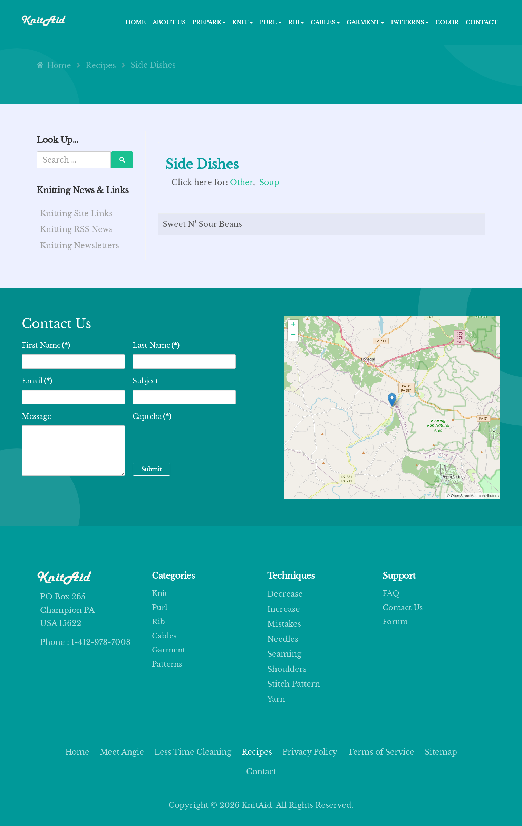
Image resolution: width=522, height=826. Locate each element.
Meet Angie (122, 752)
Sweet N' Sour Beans (202, 224)
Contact (481, 22)
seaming (284, 654)
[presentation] (185, 438)
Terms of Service (381, 752)
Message (36, 416)
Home (77, 752)
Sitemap (441, 752)
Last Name (156, 345)
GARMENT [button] (365, 22)
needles (282, 639)
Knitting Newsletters (79, 245)
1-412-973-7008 (99, 642)
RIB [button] (296, 22)
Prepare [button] (208, 22)
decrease (285, 594)
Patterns (168, 669)
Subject (145, 381)
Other (241, 182)
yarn (276, 699)
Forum (396, 624)
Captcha (152, 416)
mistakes (284, 624)
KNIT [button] (242, 22)
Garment (169, 654)
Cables (164, 639)
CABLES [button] (325, 22)
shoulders (287, 669)
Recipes (257, 752)
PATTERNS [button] (409, 22)
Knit (160, 594)
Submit (151, 469)
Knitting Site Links (76, 213)
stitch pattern (293, 684)
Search (121, 160)
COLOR (447, 22)
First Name (46, 345)
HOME (135, 22)
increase (283, 609)
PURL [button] (270, 22)
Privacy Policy (309, 752)
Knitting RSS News (76, 229)
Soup (269, 182)
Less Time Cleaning (192, 752)
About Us (169, 22)
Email (37, 381)
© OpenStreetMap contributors (473, 496)
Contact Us (403, 609)
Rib (158, 624)
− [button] (293, 335)
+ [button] (293, 325)
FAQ (391, 594)
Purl (160, 609)
